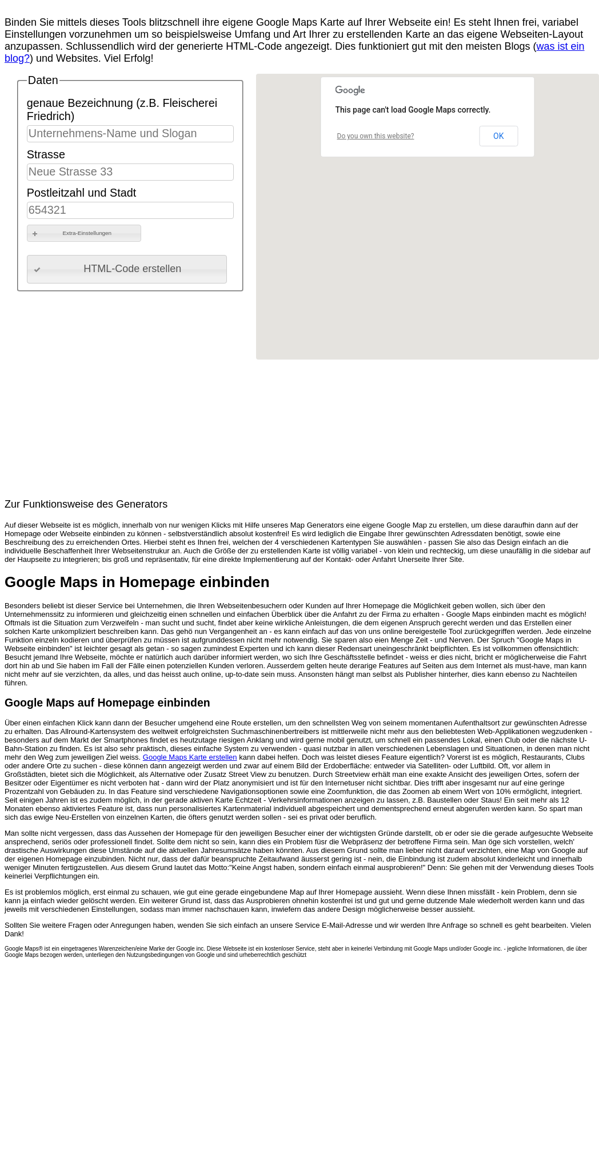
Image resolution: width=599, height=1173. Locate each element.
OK (498, 136)
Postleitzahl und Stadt (81, 192)
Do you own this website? (375, 136)
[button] (84, 233)
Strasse (46, 154)
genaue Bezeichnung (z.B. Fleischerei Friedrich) (122, 109)
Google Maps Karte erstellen (190, 757)
